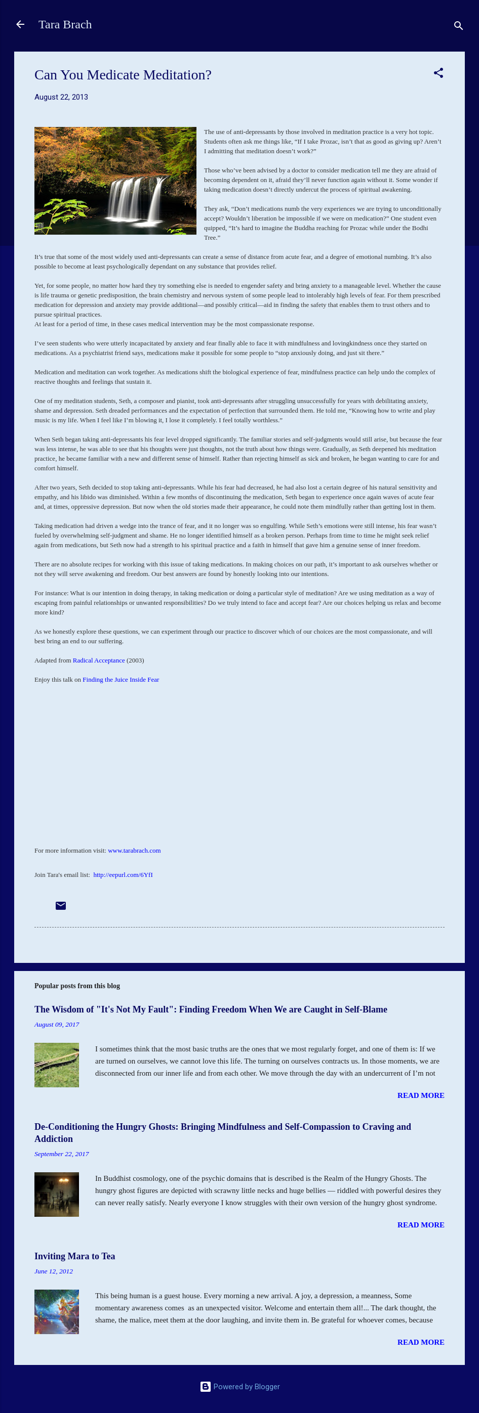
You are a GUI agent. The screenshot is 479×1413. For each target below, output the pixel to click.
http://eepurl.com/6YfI (122, 874)
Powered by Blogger (239, 1386)
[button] (438, 74)
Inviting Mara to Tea (74, 1256)
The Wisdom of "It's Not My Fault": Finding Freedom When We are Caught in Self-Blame (210, 1009)
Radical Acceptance (99, 660)
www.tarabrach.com (134, 850)
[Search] (459, 27)
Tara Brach (65, 24)
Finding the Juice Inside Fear (121, 679)
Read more (421, 1095)
